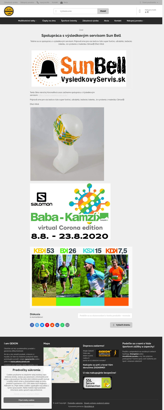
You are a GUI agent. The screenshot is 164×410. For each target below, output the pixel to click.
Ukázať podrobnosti (26, 405)
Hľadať (103, 11)
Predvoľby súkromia (75, 403)
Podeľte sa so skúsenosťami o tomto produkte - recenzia (105, 316)
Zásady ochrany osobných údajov (96, 403)
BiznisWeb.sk (89, 406)
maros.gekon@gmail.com (20, 361)
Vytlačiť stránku (121, 325)
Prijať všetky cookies (26, 400)
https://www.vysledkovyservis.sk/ (53, 95)
